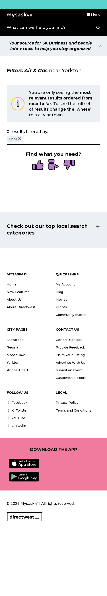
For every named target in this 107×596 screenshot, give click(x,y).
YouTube (16, 418)
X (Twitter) (18, 410)
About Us (14, 300)
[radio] (38, 165)
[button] (93, 14)
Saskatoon (15, 340)
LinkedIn (16, 426)
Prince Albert (17, 370)
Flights (61, 307)
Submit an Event (69, 370)
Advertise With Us (70, 363)
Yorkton (13, 363)
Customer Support (71, 378)
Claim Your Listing (70, 355)
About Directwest (21, 307)
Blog (59, 292)
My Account (65, 284)
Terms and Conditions (73, 410)
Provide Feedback (70, 347)
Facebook (17, 403)
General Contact (69, 340)
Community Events (71, 315)
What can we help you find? (36, 27)
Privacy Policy (67, 403)
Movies (61, 300)
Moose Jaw (16, 355)
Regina (12, 347)
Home (11, 284)
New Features (18, 292)
